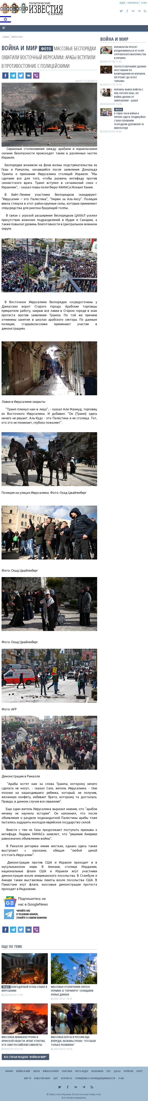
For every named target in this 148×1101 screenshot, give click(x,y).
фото (46, 48)
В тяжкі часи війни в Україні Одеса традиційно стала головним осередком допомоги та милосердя (129, 121)
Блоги (36, 1071)
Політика (67, 1071)
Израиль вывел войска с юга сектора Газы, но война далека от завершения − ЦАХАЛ (128, 95)
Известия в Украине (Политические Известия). (75, 1094)
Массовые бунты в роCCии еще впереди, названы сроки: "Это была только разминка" (73, 1041)
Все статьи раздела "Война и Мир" (25, 1057)
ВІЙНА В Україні (51, 1071)
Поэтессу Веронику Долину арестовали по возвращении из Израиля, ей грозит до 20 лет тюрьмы (130, 74)
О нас (144, 2)
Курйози (128, 1071)
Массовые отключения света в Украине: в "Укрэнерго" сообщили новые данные (72, 990)
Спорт (139, 1071)
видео (6, 986)
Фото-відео (81, 1071)
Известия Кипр (42, 1078)
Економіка (97, 1071)
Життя (27, 1078)
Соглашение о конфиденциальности (95, 1078)
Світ (108, 1071)
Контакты (133, 2)
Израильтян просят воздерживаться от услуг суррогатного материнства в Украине (130, 52)
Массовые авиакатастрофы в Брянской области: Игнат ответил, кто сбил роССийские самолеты (23, 1041)
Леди (122, 2)
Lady (55, 1078)
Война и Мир (19, 48)
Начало (9, 1071)
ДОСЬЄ (117, 1071)
